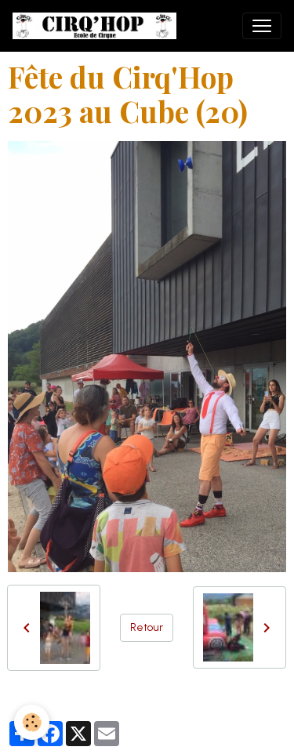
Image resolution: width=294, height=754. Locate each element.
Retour (146, 627)
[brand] (98, 26)
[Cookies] (31, 722)
